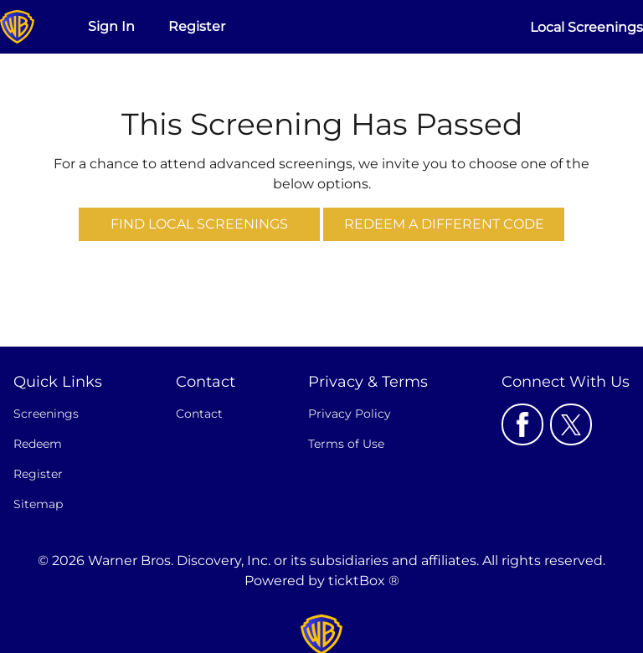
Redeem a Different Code (444, 224)
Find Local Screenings (199, 224)
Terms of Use (346, 443)
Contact (199, 413)
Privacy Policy (349, 413)
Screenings (46, 413)
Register (196, 26)
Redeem (37, 443)
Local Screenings (586, 27)
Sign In (111, 26)
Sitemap (38, 504)
